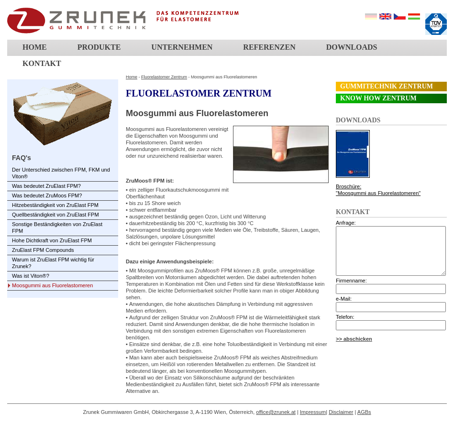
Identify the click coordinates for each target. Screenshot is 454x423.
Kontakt (41, 63)
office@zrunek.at (276, 412)
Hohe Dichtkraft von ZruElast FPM (52, 240)
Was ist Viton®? (30, 276)
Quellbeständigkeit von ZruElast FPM (55, 214)
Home (34, 47)
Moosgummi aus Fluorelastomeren (52, 285)
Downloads (351, 47)
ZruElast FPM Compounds (43, 250)
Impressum (313, 412)
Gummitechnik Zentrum (386, 86)
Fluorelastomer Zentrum (164, 77)
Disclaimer (341, 412)
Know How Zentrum (378, 98)
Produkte (99, 47)
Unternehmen (181, 47)
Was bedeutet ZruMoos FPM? (47, 195)
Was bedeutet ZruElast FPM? (46, 186)
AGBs (364, 412)
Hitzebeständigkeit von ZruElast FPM (55, 205)
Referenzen (269, 47)
